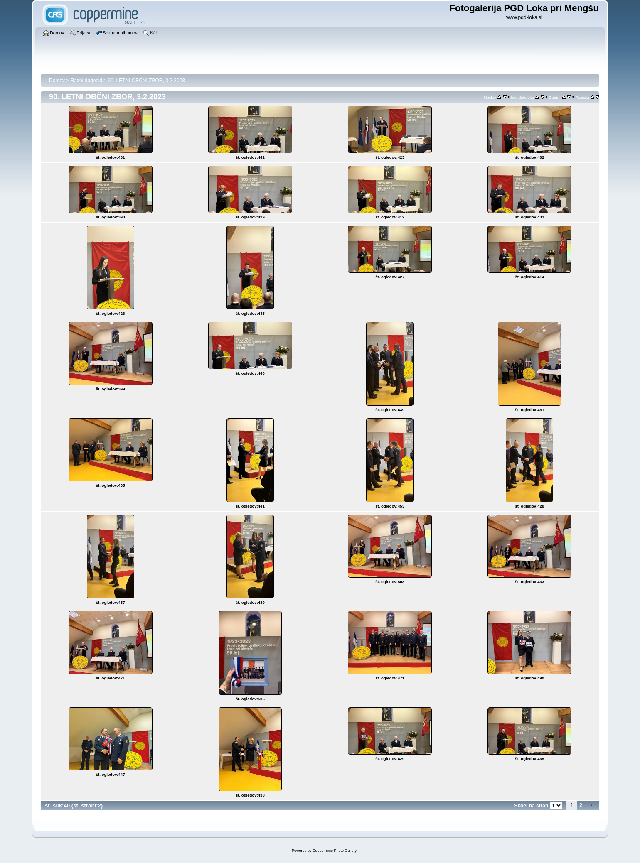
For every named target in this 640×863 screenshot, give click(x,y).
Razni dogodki (86, 80)
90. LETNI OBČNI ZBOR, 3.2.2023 (146, 80)
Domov (57, 80)
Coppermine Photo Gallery (335, 850)
